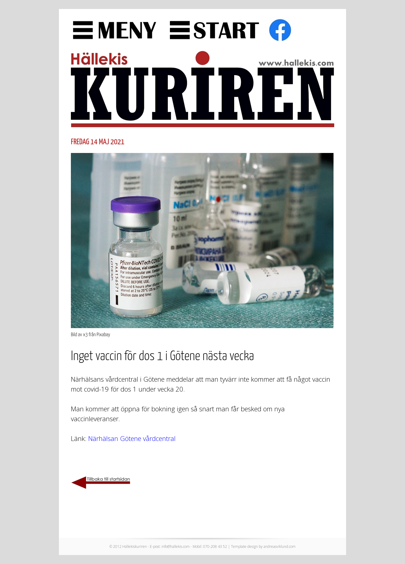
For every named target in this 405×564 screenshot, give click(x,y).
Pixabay (103, 334)
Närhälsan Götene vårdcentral (132, 438)
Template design (244, 546)
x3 (85, 334)
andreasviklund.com (280, 546)
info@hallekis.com (176, 546)
